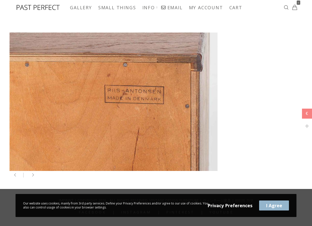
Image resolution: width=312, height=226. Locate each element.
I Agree (274, 205)
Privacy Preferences (229, 205)
